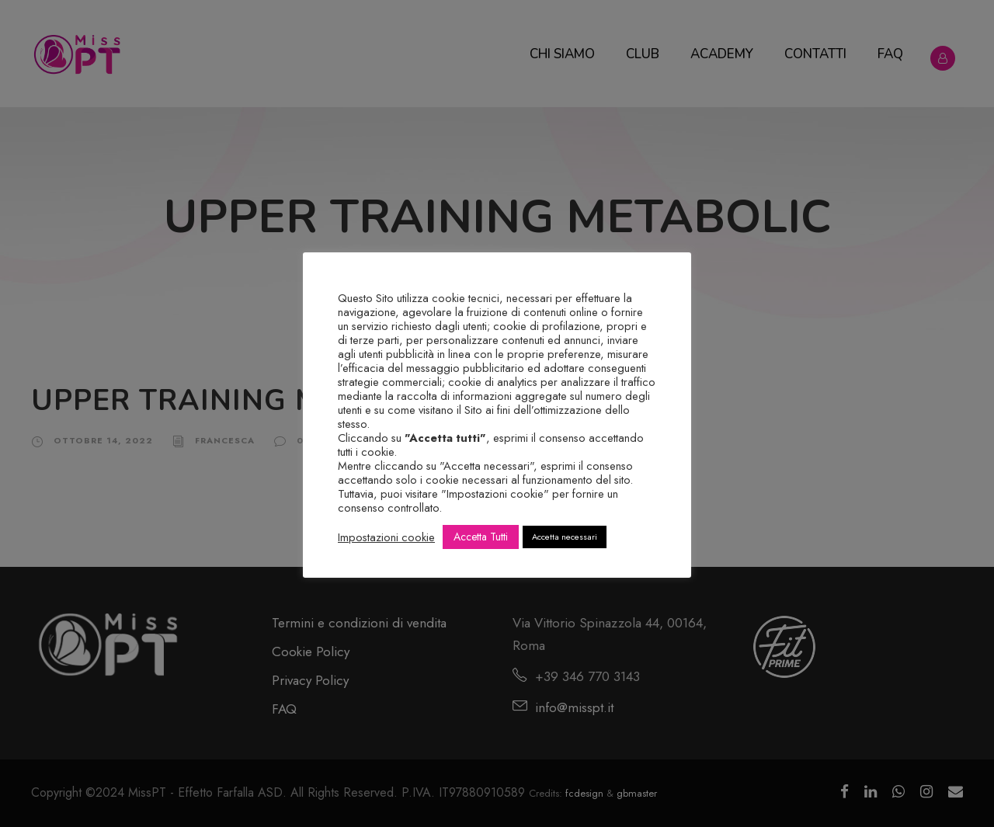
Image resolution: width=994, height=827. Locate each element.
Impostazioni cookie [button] (386, 537)
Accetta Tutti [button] (481, 536)
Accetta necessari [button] (564, 536)
